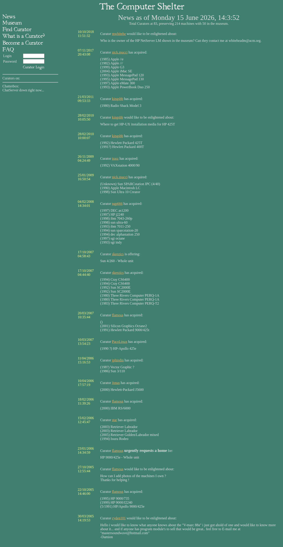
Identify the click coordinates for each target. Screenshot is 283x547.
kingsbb (117, 99)
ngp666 (117, 203)
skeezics (118, 254)
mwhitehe (119, 34)
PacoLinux (119, 342)
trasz (115, 158)
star (114, 420)
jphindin (118, 360)
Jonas (116, 383)
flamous (117, 315)
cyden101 (119, 518)
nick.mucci (120, 52)
